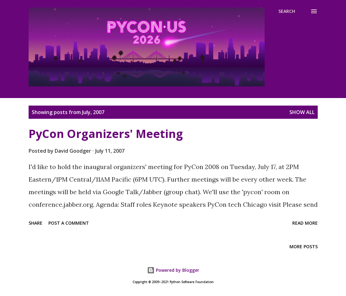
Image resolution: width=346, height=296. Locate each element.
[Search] (286, 11)
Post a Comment (68, 223)
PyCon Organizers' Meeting (106, 133)
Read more (305, 223)
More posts (303, 246)
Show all (302, 112)
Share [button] (35, 223)
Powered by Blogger (173, 270)
